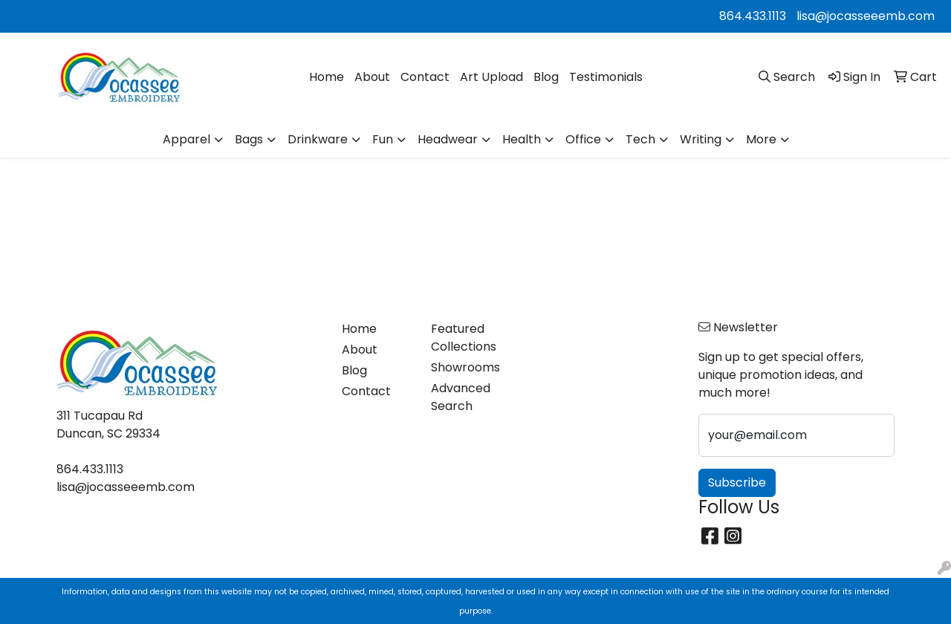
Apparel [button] (186, 139)
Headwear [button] (448, 139)
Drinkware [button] (318, 139)
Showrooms (465, 367)
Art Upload (491, 76)
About (372, 76)
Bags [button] (249, 139)
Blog (546, 76)
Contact (424, 76)
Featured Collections (463, 337)
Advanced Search (460, 397)
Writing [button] (700, 139)
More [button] (761, 139)
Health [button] (521, 139)
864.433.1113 (752, 16)
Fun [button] (382, 139)
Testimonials (606, 76)
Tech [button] (640, 139)
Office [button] (583, 139)
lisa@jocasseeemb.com (865, 16)
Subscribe (737, 482)
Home (326, 76)
